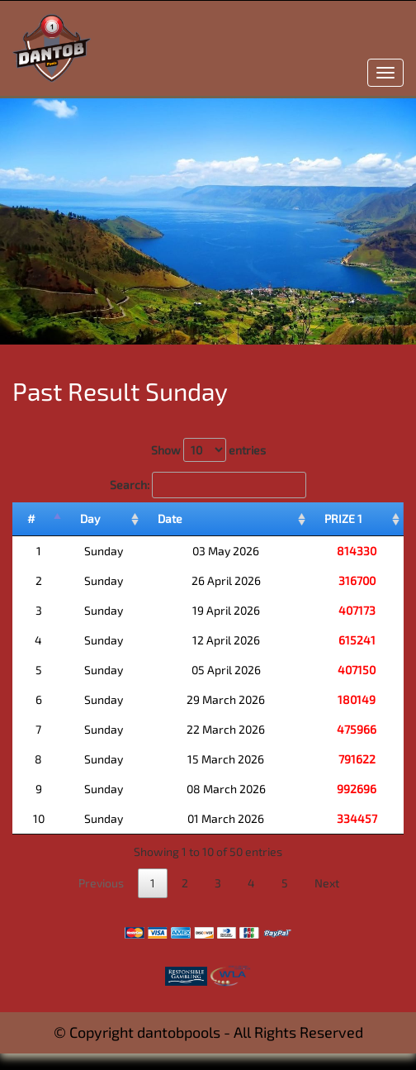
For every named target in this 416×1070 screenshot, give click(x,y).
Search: (208, 485)
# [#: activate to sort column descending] (31, 518)
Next (326, 883)
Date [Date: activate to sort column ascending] (170, 518)
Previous (101, 883)
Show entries (208, 450)
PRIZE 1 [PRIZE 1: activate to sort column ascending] (343, 518)
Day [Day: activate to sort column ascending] (90, 518)
